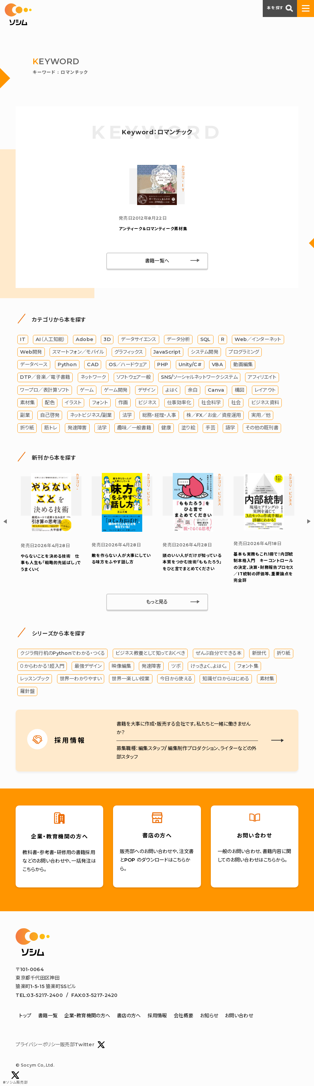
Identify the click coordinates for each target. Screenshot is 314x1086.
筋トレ (50, 429)
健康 (166, 429)
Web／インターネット (258, 340)
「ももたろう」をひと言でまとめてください (192, 563)
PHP (162, 365)
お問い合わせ (239, 1017)
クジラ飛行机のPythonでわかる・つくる (62, 654)
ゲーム (87, 391)
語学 (230, 429)
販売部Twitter (82, 1046)
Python (67, 365)
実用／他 (261, 416)
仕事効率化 (179, 404)
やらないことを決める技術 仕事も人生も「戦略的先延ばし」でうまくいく (51, 564)
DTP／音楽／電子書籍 (45, 378)
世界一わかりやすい (81, 680)
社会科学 (211, 404)
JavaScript (167, 353)
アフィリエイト (262, 378)
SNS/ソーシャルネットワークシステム (199, 378)
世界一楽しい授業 (130, 680)
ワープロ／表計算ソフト (44, 391)
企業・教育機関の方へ (87, 1017)
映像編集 (121, 667)
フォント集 (247, 667)
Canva (216, 391)
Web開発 (31, 353)
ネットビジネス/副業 (91, 416)
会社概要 (183, 1017)
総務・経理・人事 (159, 416)
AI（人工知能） (50, 340)
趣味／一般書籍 (134, 429)
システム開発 (204, 353)
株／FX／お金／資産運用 (213, 416)
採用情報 (157, 1017)
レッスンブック (34, 680)
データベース (34, 365)
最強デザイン (87, 667)
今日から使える (176, 680)
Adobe (84, 340)
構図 (239, 391)
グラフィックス (128, 353)
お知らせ (209, 1017)
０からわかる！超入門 (42, 667)
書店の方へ (129, 1017)
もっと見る (157, 603)
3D (107, 340)
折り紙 (27, 429)
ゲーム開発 (115, 391)
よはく (171, 391)
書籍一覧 (47, 1017)
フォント (100, 404)
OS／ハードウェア (128, 365)
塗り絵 (188, 429)
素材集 (27, 404)
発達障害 (77, 429)
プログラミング (243, 353)
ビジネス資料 (265, 404)
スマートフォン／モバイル (78, 353)
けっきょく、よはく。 (208, 667)
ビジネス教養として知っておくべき (150, 654)
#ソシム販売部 (15, 1078)
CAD (92, 365)
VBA (217, 365)
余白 (193, 391)
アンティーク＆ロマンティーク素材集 (153, 229)
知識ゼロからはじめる (225, 680)
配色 (50, 404)
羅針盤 (27, 693)
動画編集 (243, 365)
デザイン (146, 391)
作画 (123, 404)
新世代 (259, 654)
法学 (127, 416)
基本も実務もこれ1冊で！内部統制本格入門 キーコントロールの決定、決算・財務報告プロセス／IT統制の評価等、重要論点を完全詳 (264, 568)
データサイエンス (138, 340)
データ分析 (178, 340)
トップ (25, 1017)
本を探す (280, 8)
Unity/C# (190, 365)
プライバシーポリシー (38, 1046)
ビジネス (147, 404)
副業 (25, 416)
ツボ (175, 667)
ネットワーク (93, 378)
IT (22, 340)
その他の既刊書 (261, 429)
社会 (236, 404)
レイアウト (265, 391)
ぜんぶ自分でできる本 (219, 654)
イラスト (73, 404)
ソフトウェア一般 (133, 378)
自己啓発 (49, 416)
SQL (205, 340)
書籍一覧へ (157, 262)
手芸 (210, 429)
